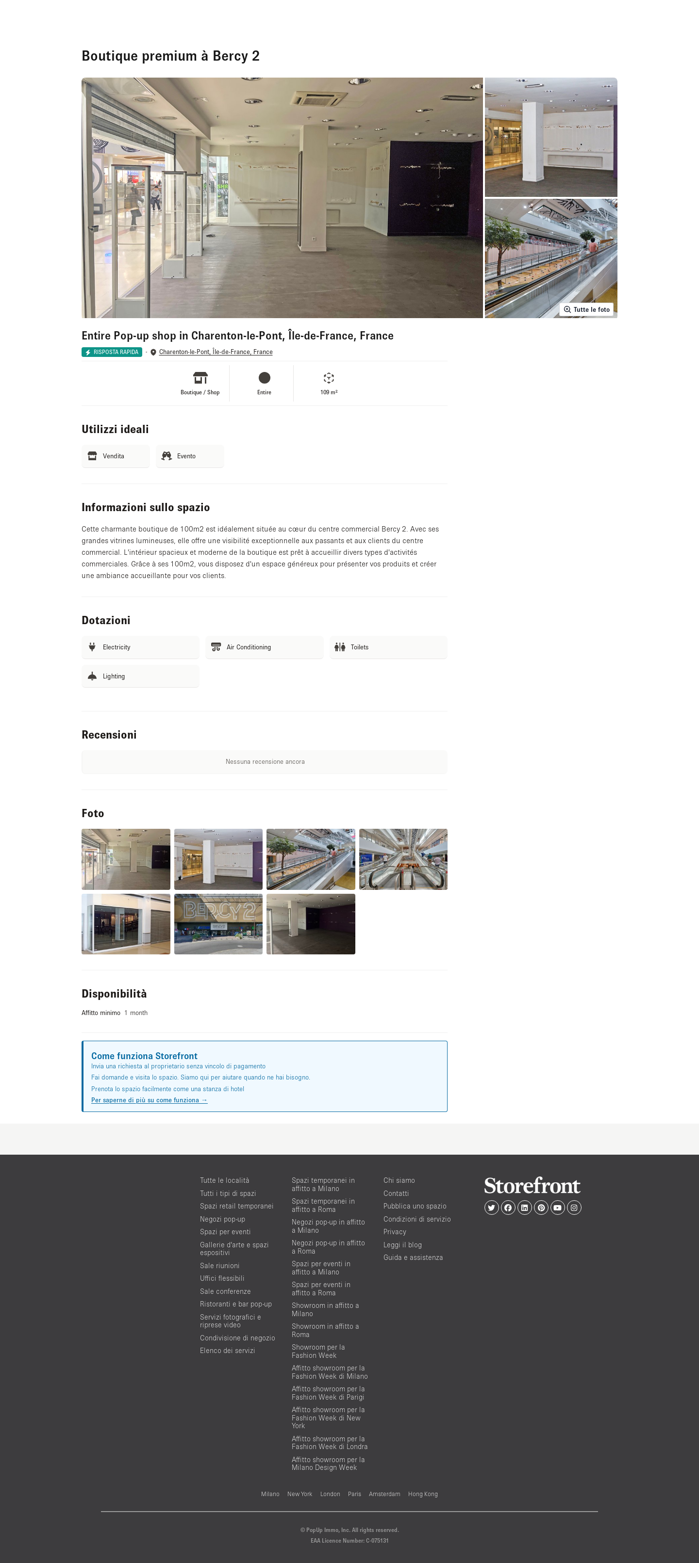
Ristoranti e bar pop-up (236, 1304)
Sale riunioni (220, 1265)
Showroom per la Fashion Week (318, 1351)
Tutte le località (225, 1180)
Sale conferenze (225, 1291)
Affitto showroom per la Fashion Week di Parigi (328, 1393)
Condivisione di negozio (237, 1338)
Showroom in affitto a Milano (325, 1309)
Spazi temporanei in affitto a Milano (323, 1184)
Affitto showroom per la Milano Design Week (328, 1463)
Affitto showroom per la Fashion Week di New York (328, 1417)
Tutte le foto (586, 309)
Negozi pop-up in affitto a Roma (328, 1247)
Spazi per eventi (225, 1231)
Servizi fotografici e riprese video (230, 1321)
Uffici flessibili (222, 1278)
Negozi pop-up (222, 1219)
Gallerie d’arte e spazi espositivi (234, 1249)
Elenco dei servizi (227, 1350)
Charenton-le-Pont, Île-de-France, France (216, 351)
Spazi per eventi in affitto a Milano (321, 1267)
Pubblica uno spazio (415, 1206)
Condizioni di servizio (417, 1219)
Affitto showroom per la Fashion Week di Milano (330, 1372)
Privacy (394, 1231)
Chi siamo (399, 1180)
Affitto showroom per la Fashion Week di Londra (330, 1442)
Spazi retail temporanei (237, 1206)
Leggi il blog (402, 1245)
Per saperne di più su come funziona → (149, 1100)
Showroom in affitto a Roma (325, 1330)
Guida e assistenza (413, 1257)
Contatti (396, 1193)
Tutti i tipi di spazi (228, 1193)
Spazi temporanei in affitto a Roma (323, 1205)
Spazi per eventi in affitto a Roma (321, 1288)
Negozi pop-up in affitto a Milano (328, 1226)
